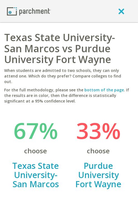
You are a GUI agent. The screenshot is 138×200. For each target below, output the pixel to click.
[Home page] (29, 11)
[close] (121, 11)
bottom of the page (104, 89)
